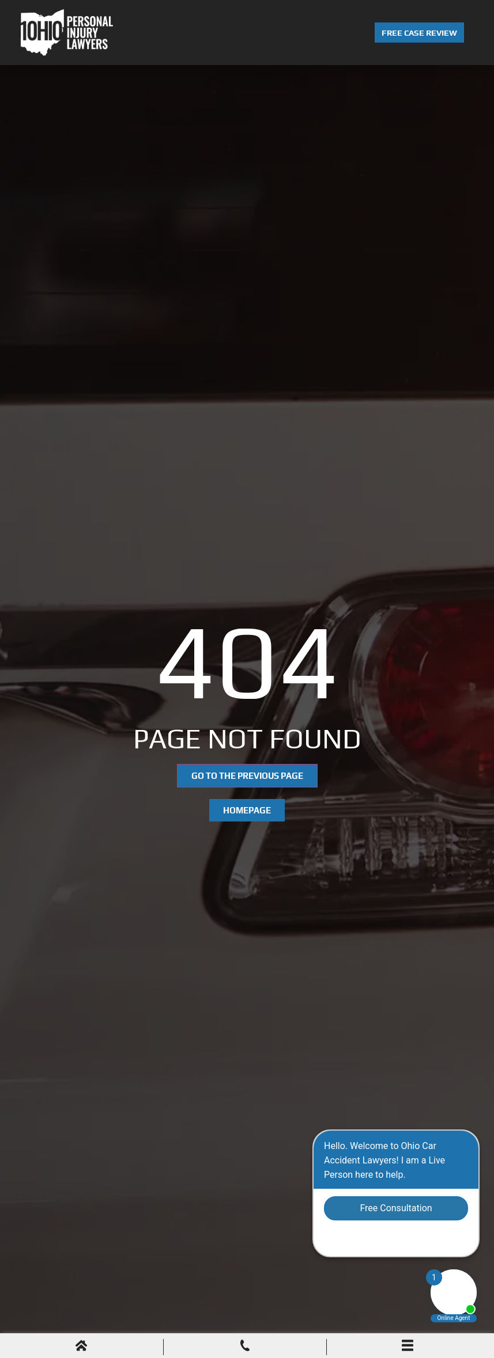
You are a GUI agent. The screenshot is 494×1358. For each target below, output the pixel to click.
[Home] (81, 1346)
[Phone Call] (245, 1346)
